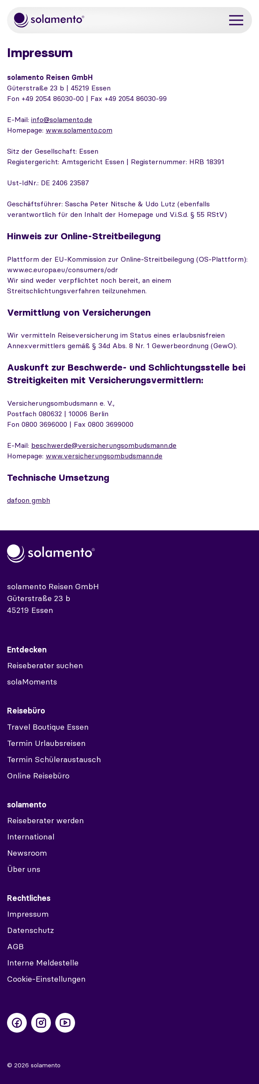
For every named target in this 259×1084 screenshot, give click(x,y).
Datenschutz (30, 930)
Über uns (23, 869)
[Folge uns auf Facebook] (17, 1023)
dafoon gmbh (28, 500)
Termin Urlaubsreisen (46, 743)
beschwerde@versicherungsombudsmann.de (103, 445)
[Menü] (236, 20)
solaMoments (32, 682)
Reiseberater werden (45, 820)
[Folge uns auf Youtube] (65, 1023)
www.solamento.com (79, 130)
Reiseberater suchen (45, 665)
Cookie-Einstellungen (46, 979)
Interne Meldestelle (43, 963)
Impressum (28, 914)
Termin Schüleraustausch (54, 759)
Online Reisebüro (38, 776)
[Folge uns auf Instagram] (41, 1023)
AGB (15, 946)
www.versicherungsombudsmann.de (104, 455)
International (30, 837)
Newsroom (27, 853)
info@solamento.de (61, 119)
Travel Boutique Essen (48, 727)
